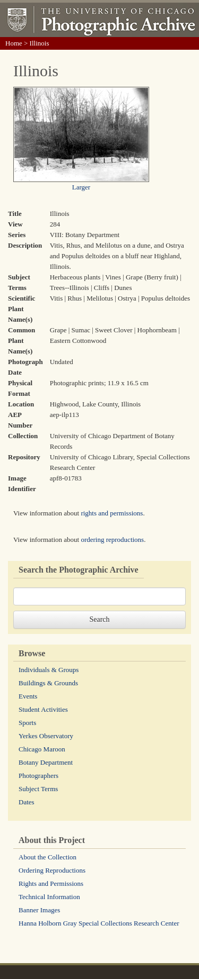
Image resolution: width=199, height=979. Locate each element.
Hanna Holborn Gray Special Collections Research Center (99, 923)
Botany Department (46, 762)
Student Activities (43, 709)
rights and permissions (112, 513)
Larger (81, 187)
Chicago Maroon (42, 749)
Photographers (38, 775)
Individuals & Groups (49, 670)
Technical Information (49, 897)
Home (13, 43)
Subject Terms (38, 789)
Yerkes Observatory (46, 736)
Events (28, 696)
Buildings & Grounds (48, 683)
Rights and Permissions (51, 883)
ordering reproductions (112, 539)
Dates (26, 802)
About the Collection (47, 857)
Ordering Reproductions (52, 870)
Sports (27, 723)
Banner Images (39, 910)
